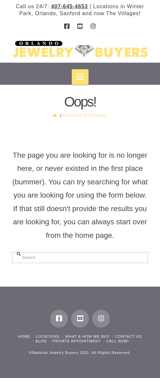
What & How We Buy (87, 336)
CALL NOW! (117, 341)
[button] (80, 77)
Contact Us (128, 336)
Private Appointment (77, 341)
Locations (48, 336)
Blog (41, 341)
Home (24, 336)
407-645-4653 (69, 6)
